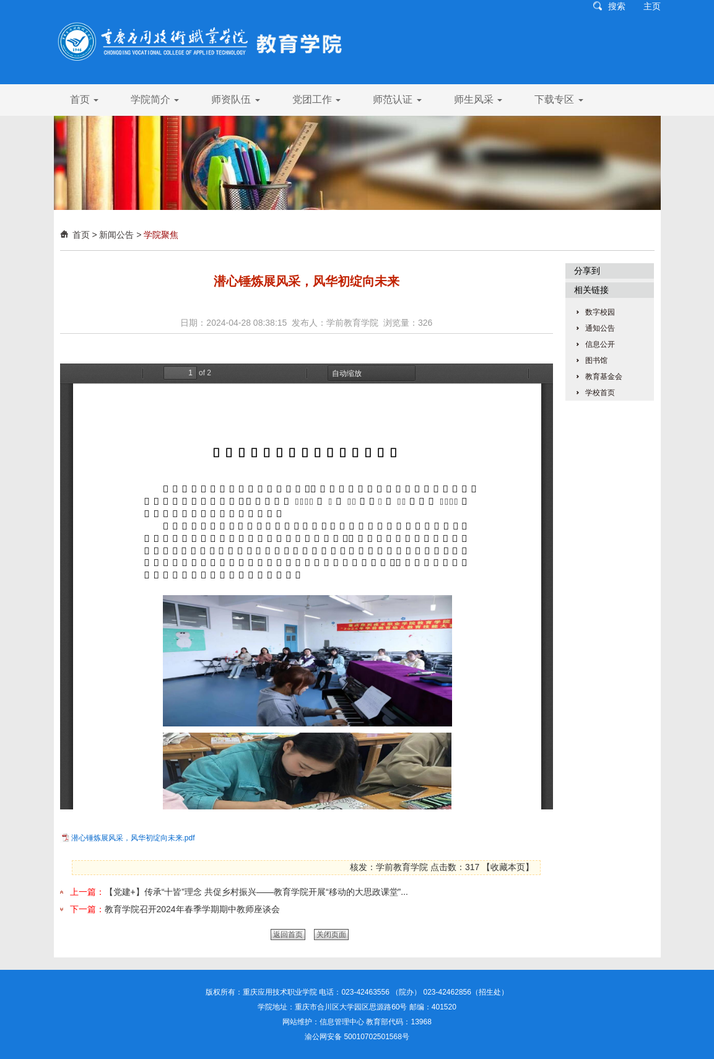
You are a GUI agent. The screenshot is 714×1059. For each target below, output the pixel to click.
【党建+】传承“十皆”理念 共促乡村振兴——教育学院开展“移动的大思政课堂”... (256, 892)
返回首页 (288, 934)
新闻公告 (116, 235)
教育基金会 (603, 376)
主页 (652, 6)
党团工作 (316, 99)
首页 (84, 99)
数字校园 (600, 312)
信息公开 (600, 344)
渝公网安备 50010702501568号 (357, 1036)
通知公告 (600, 328)
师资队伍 (235, 99)
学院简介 (155, 99)
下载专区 (558, 99)
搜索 (616, 6)
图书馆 (596, 360)
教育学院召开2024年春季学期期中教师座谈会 (192, 909)
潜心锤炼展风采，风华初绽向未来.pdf (133, 838)
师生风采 (478, 99)
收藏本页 (507, 867)
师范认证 (397, 99)
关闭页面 (331, 934)
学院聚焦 (161, 235)
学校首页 (600, 392)
